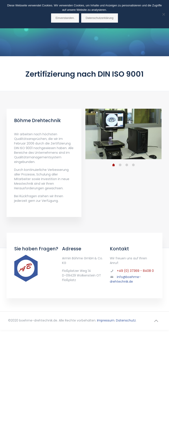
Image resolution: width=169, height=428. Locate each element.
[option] (123, 134)
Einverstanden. (65, 18)
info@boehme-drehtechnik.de (125, 279)
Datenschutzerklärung (99, 18)
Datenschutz (126, 320)
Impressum (105, 320)
